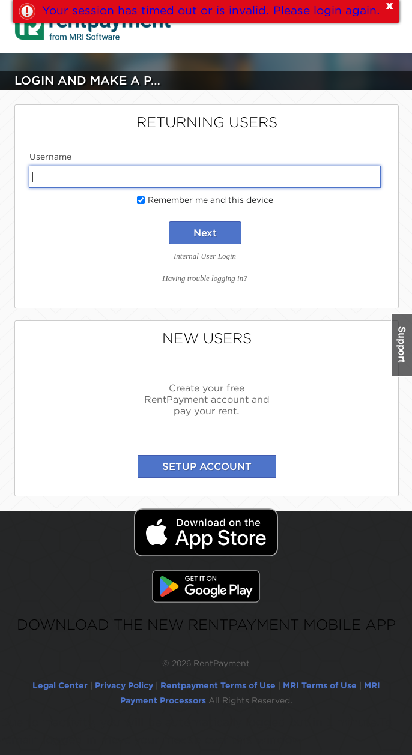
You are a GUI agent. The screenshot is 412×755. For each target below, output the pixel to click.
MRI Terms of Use (320, 685)
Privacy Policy (124, 685)
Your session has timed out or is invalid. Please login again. (211, 10)
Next (205, 233)
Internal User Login (205, 255)
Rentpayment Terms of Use (218, 685)
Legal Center (60, 685)
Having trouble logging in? (204, 278)
